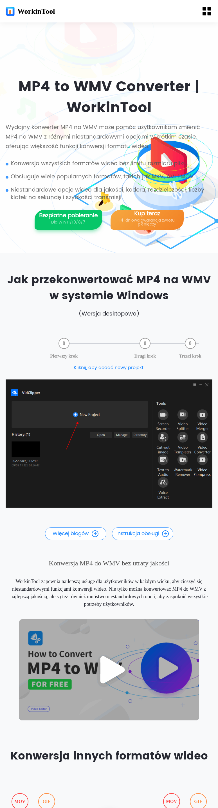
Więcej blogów (75, 534)
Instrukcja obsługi (142, 534)
